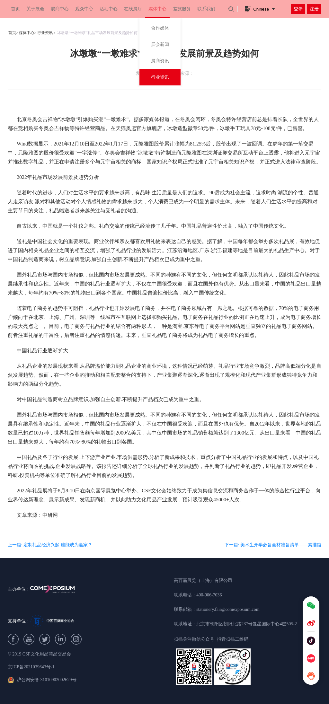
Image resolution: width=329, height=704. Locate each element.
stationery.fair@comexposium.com (227, 609)
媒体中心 (157, 8)
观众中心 (84, 8)
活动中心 (109, 8)
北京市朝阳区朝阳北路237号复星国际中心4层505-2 (246, 623)
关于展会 (35, 8)
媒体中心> (28, 33)
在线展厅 (133, 8)
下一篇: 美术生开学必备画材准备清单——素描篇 (273, 544)
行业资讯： (47, 33)
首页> (13, 33)
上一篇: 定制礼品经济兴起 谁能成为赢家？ (50, 544)
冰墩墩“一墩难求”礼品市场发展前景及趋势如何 (97, 33)
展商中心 (60, 8)
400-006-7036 (209, 595)
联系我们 (206, 8)
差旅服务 (182, 8)
